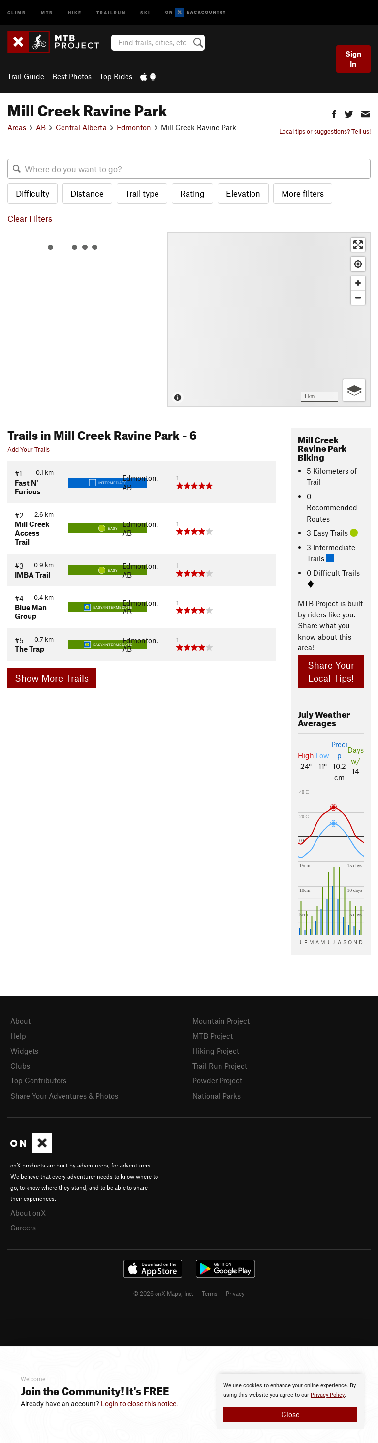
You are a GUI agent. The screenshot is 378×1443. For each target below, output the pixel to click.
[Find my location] (358, 264)
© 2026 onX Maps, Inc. (163, 1289)
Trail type (142, 193)
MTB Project (212, 1035)
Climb (16, 12)
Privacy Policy (328, 1395)
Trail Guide (25, 76)
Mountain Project (221, 1020)
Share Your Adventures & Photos (64, 1093)
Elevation (243, 193)
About (20, 1020)
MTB (47, 12)
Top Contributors (38, 1078)
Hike (75, 12)
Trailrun (111, 12)
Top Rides (115, 76)
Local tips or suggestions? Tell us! (325, 131)
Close (290, 1414)
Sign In (353, 58)
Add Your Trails (28, 449)
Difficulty (32, 193)
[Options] (354, 390)
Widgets (24, 1049)
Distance (87, 193)
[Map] (269, 319)
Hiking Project (215, 1049)
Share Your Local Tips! (331, 671)
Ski (145, 12)
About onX (28, 1209)
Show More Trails (52, 678)
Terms (210, 1289)
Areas (16, 127)
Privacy (235, 1289)
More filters (303, 193)
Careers (23, 1223)
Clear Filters (29, 218)
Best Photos (72, 76)
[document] (290, 1401)
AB (41, 127)
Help (18, 1035)
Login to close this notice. (139, 1404)
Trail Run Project (219, 1064)
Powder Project (217, 1078)
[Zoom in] (358, 283)
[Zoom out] (358, 297)
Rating (192, 193)
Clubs (20, 1064)
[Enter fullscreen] (358, 245)
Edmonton (134, 127)
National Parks (216, 1093)
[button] (334, 113)
